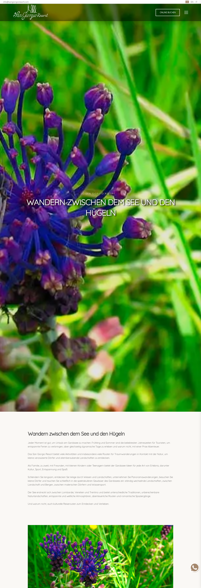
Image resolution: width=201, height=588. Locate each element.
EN (192, 2)
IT (196, 2)
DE (187, 2)
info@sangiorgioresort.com (16, 2)
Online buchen (168, 12)
